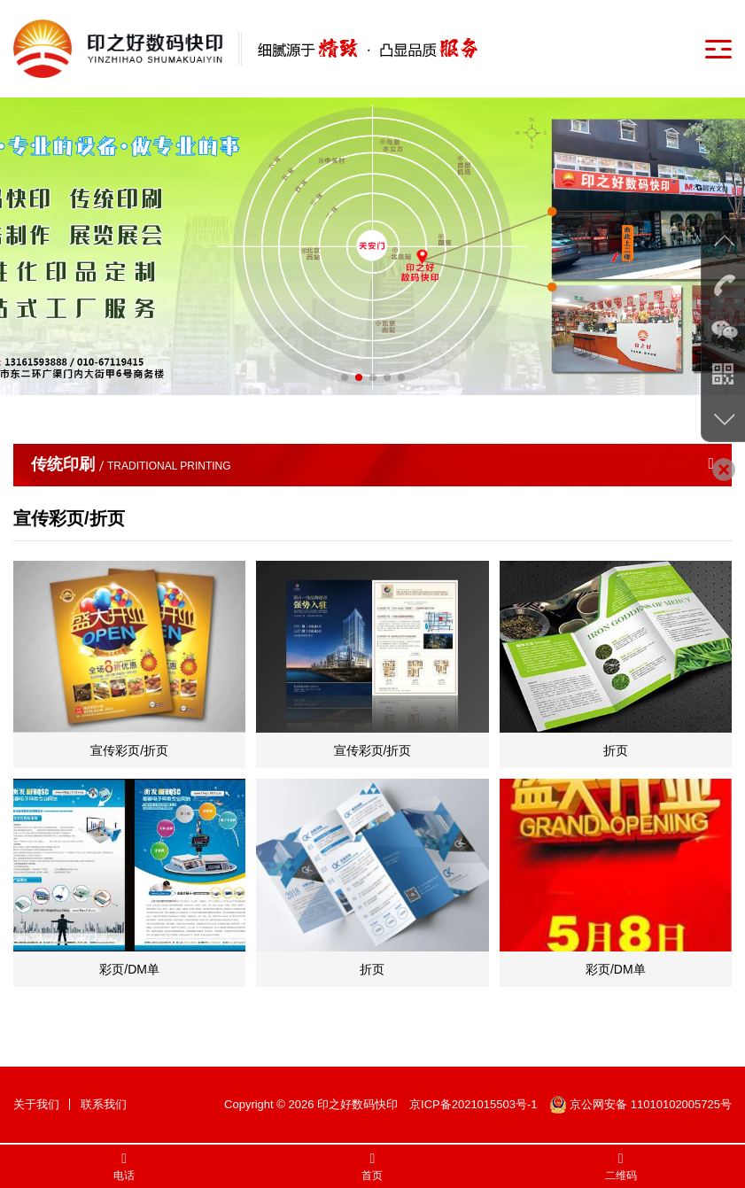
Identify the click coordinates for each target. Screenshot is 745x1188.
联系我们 (104, 1104)
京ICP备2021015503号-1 (473, 1104)
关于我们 (36, 1104)
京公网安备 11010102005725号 (640, 1104)
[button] (344, 377)
